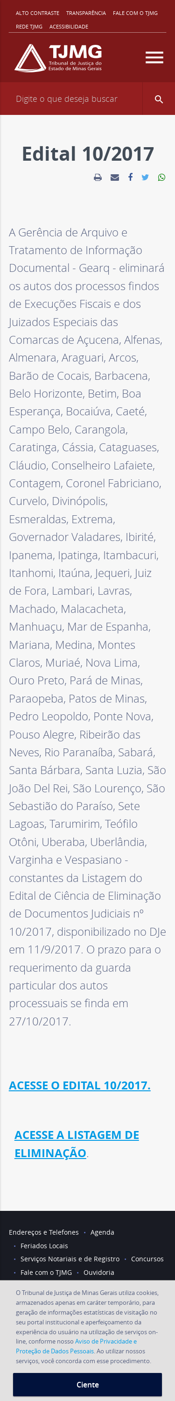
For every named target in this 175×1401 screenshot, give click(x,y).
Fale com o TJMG (135, 12)
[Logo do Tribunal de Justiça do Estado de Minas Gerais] (58, 62)
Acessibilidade (68, 26)
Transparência (86, 12)
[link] (98, 177)
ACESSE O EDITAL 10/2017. (80, 1085)
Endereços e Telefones (44, 1232)
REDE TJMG (29, 26)
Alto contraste (37, 12)
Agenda (102, 1232)
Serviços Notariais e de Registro (70, 1258)
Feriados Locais (44, 1245)
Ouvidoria (99, 1272)
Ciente (88, 1385)
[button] (158, 98)
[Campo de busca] (87, 98)
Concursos (147, 1258)
